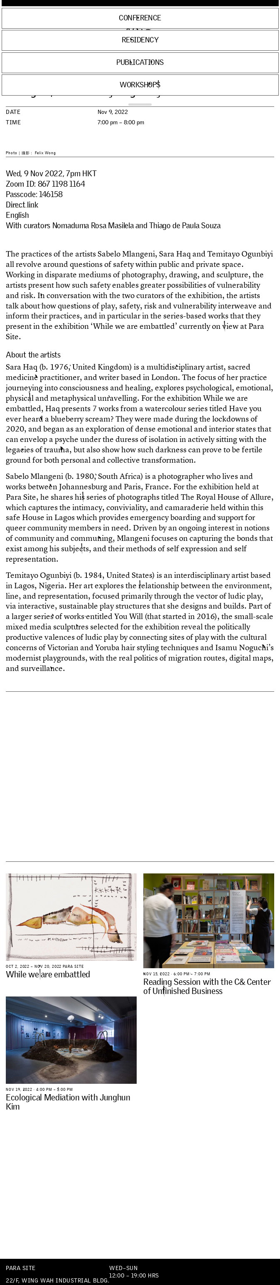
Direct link (22, 205)
